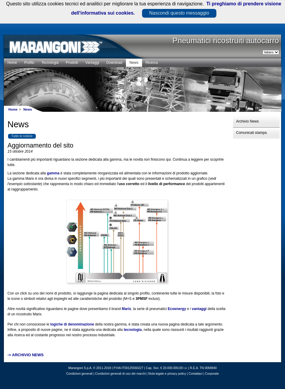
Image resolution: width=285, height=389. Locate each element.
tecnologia (133, 330)
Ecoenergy (177, 309)
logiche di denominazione (72, 324)
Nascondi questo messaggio (179, 13)
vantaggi (199, 309)
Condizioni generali (79, 373)
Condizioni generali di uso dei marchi (120, 373)
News (27, 109)
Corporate (212, 373)
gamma (53, 173)
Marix (126, 309)
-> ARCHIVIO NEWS (25, 355)
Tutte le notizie (22, 136)
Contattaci (196, 373)
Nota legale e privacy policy (167, 373)
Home (13, 109)
